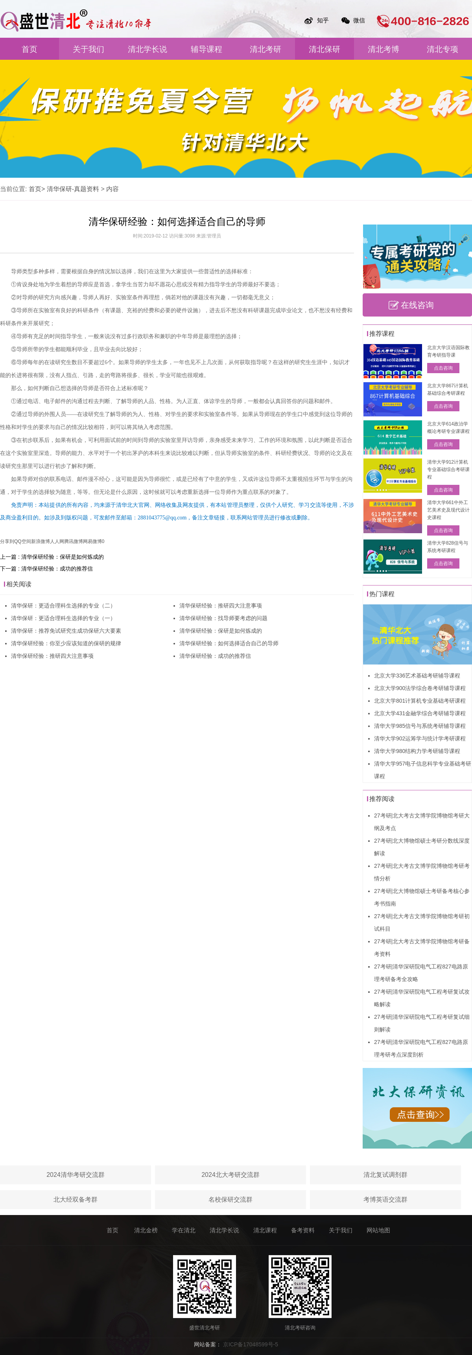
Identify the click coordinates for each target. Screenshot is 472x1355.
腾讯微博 (73, 541)
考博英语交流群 (385, 1199)
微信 (359, 20)
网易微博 (92, 541)
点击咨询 (443, 368)
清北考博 (383, 49)
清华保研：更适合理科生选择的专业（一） (63, 618)
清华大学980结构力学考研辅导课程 (417, 751)
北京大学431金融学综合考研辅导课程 (420, 713)
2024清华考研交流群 (75, 1174)
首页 (29, 49)
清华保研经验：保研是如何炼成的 (220, 631)
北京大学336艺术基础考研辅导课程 (417, 675)
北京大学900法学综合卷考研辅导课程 (420, 688)
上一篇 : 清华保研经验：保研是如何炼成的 (52, 557)
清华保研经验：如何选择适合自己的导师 (228, 643)
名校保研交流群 (230, 1199)
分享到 (7, 541)
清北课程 (265, 1230)
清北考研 (265, 49)
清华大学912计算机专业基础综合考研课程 (448, 469)
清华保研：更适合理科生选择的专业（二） (63, 605)
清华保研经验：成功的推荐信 (215, 656)
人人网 (57, 541)
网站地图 (378, 1230)
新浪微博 (40, 541)
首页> (37, 189)
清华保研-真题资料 (73, 189)
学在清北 (183, 1230)
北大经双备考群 (75, 1199)
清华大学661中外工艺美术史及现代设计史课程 (448, 510)
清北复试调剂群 (385, 1174)
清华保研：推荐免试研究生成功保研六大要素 (66, 631)
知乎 (323, 20)
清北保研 (324, 49)
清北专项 (442, 49)
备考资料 (303, 1230)
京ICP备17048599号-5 (250, 1344)
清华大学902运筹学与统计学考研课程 (420, 738)
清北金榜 (146, 1230)
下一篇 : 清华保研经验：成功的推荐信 (46, 568)
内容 (112, 189)
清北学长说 (147, 49)
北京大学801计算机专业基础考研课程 (420, 701)
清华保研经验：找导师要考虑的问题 (223, 618)
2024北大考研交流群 (230, 1174)
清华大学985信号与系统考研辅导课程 (420, 726)
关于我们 (88, 49)
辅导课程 (206, 49)
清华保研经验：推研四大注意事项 (52, 656)
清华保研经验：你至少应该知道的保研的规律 (66, 643)
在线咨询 (417, 304)
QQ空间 (22, 541)
